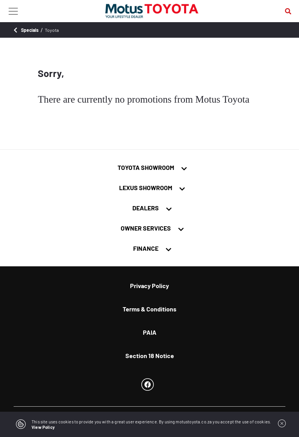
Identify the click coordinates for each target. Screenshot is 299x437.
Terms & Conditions (149, 309)
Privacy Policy (149, 285)
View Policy (43, 427)
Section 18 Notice (149, 355)
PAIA (150, 332)
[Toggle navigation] (13, 10)
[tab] (149, 167)
